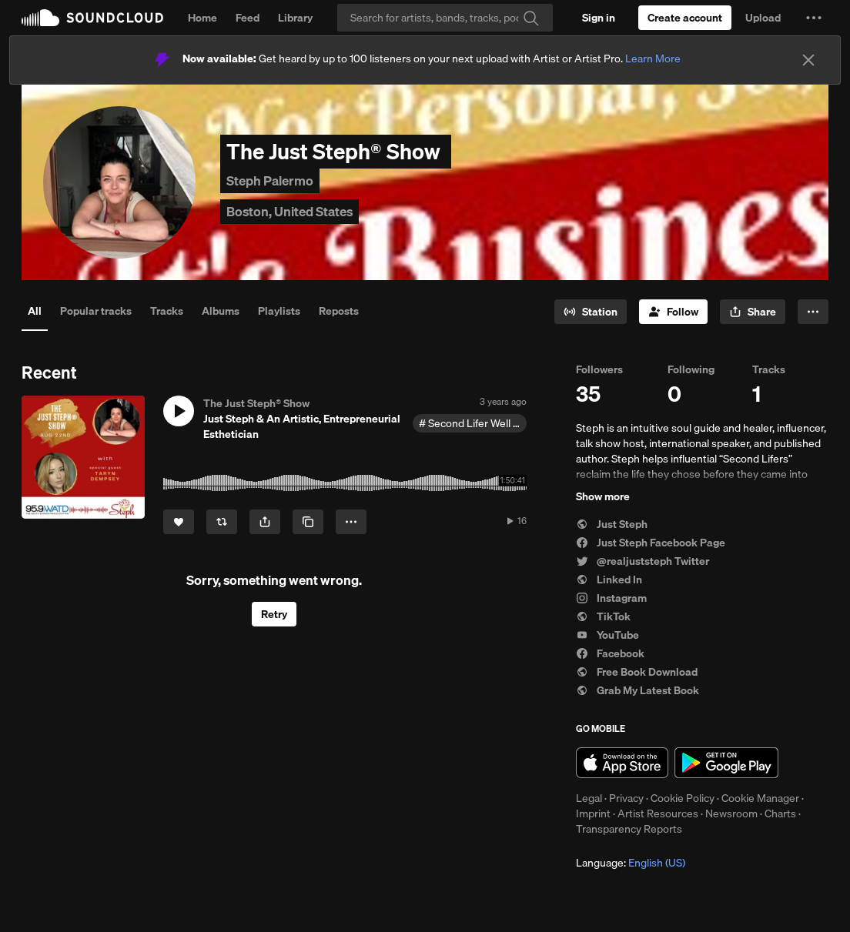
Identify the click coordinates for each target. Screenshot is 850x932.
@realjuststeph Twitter (642, 561)
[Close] (808, 60)
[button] (813, 17)
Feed (247, 17)
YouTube (607, 634)
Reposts (339, 310)
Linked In (609, 579)
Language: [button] (630, 862)
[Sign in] (598, 17)
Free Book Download (637, 671)
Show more (603, 496)
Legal (589, 798)
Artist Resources (657, 813)
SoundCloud (92, 17)
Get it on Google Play (726, 762)
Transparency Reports (629, 828)
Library (295, 17)
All (35, 310)
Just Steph (612, 524)
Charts (780, 813)
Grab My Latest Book (637, 690)
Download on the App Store (622, 762)
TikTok (603, 616)
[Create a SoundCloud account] (684, 17)
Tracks (166, 310)
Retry (274, 614)
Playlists (279, 310)
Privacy (626, 798)
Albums (220, 310)
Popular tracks (96, 310)
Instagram (611, 598)
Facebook (610, 653)
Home (202, 17)
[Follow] (673, 311)
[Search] (445, 18)
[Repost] (221, 521)
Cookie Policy (682, 798)
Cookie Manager (760, 798)
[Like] (178, 521)
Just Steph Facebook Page (650, 542)
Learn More (653, 58)
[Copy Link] (308, 521)
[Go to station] (590, 311)
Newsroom (731, 813)
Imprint (593, 813)
